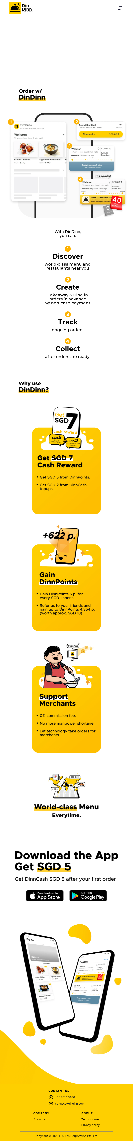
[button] (120, 8)
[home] (20, 8)
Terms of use (90, 1120)
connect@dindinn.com (70, 1103)
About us (39, 1120)
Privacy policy (90, 1125)
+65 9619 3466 (65, 1097)
